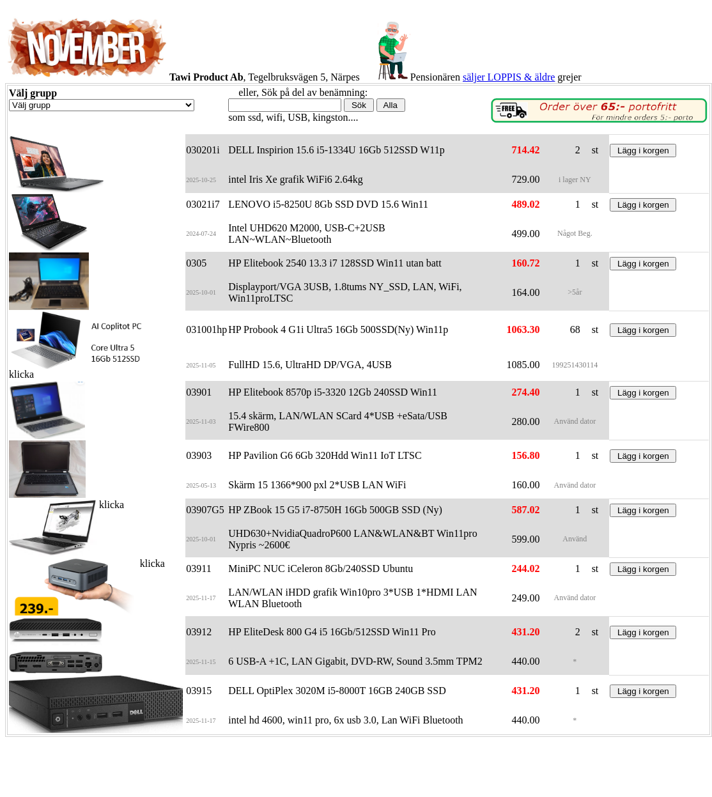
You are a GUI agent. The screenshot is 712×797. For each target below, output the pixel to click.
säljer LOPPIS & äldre (509, 77)
